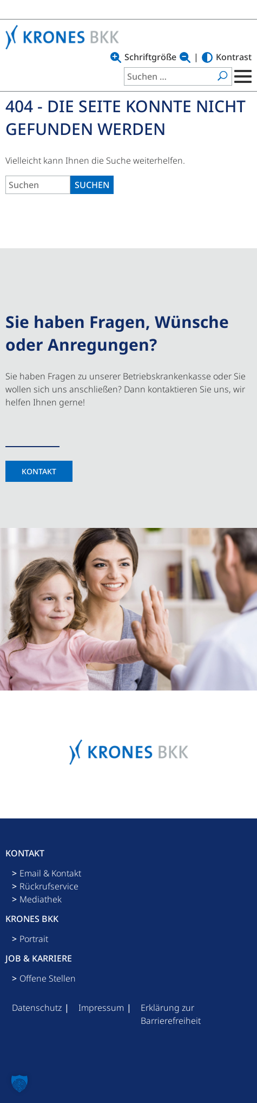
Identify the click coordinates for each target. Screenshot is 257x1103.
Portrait (33, 939)
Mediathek (40, 899)
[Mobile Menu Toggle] (242, 76)
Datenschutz (37, 1008)
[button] (19, 1083)
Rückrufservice (48, 886)
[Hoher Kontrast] (207, 57)
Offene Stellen (47, 978)
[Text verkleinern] (185, 57)
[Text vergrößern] (115, 57)
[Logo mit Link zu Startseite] (64, 37)
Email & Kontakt (50, 873)
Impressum (101, 1008)
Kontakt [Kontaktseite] (39, 471)
